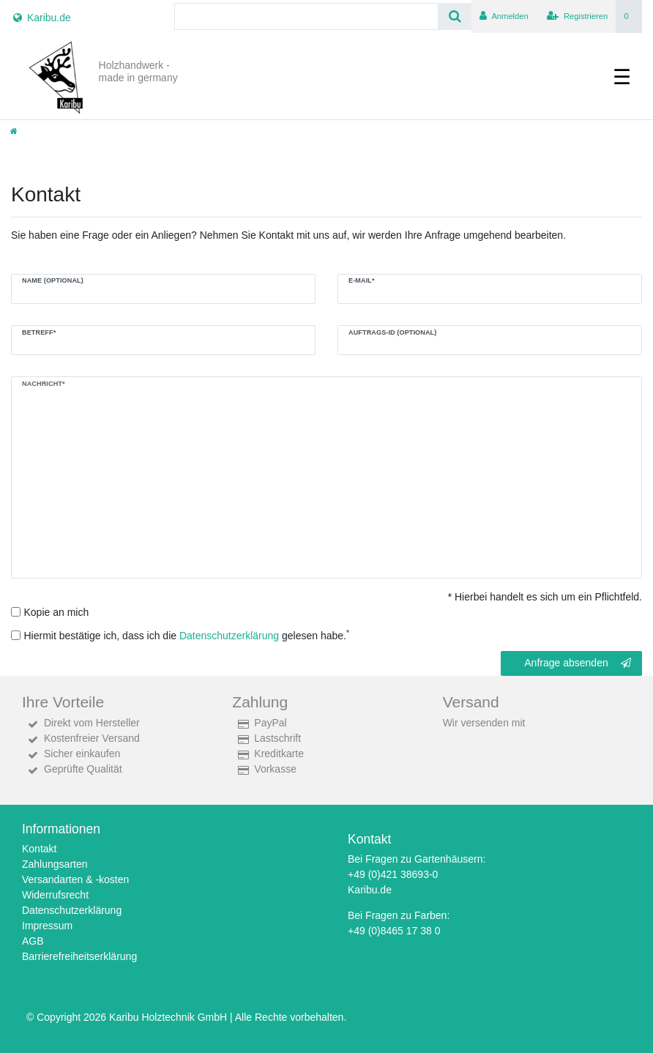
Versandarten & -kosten (75, 879)
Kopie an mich (56, 612)
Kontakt (39, 849)
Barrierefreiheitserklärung (79, 956)
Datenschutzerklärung (72, 910)
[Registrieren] (577, 16)
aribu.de (373, 890)
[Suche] (455, 16)
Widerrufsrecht (55, 895)
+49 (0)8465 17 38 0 (394, 931)
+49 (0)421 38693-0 (393, 874)
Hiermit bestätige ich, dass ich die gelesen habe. (187, 634)
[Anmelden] (504, 16)
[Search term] (306, 16)
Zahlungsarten (55, 864)
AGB (33, 941)
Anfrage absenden (577, 663)
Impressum (47, 925)
